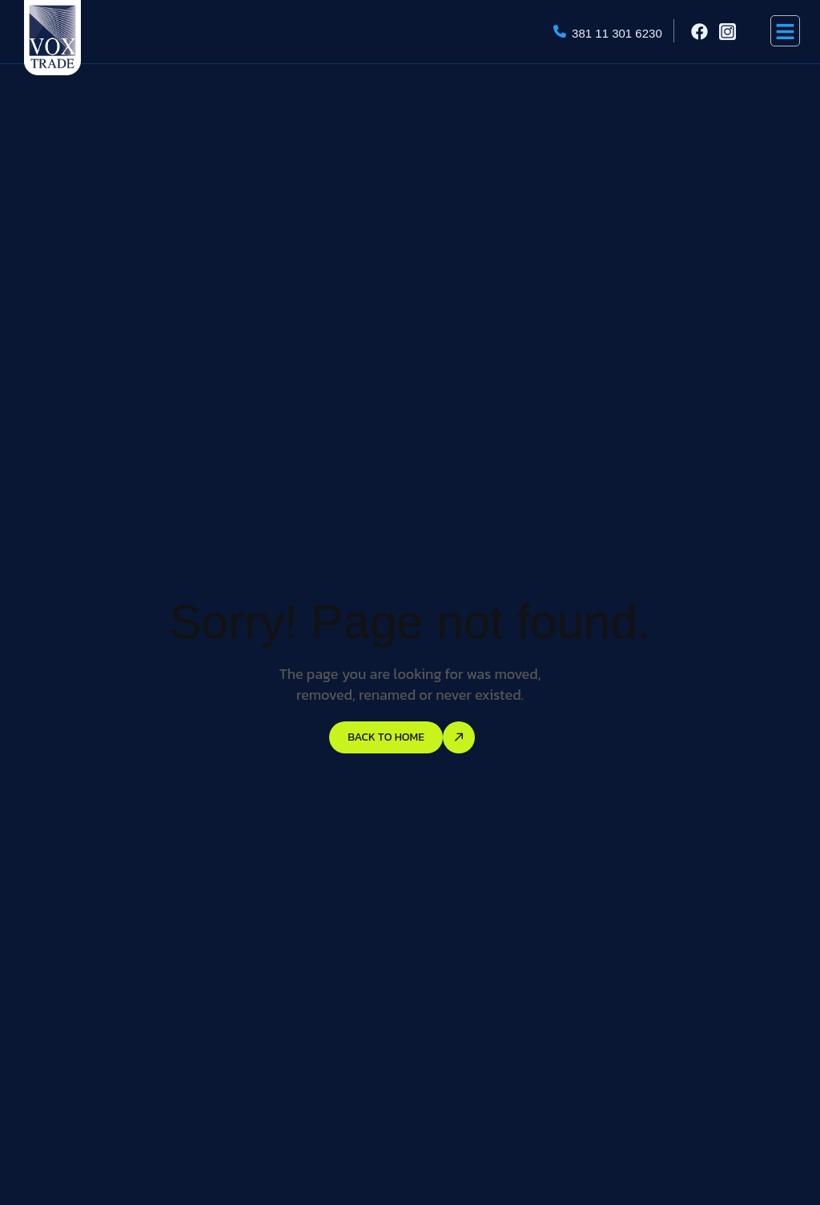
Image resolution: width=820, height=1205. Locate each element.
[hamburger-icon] (785, 30)
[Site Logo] (52, 36)
